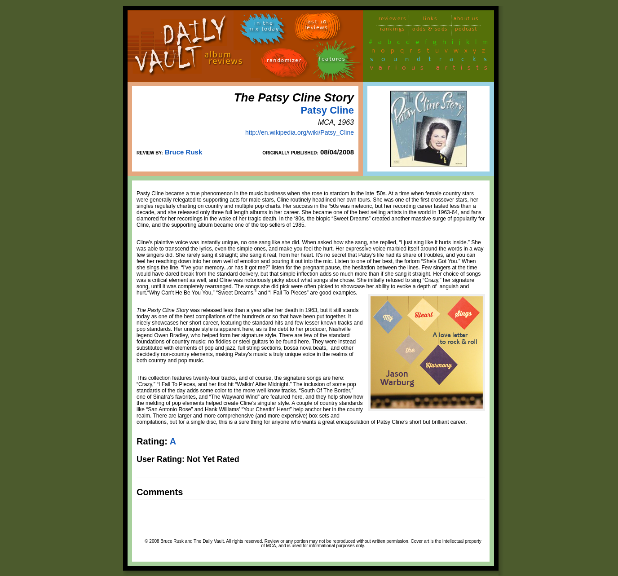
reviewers (392, 20)
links (430, 20)
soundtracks (432, 60)
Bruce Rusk (183, 152)
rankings (392, 30)
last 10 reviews (316, 26)
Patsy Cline (327, 110)
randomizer (284, 62)
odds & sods (430, 30)
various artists (431, 69)
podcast (466, 30)
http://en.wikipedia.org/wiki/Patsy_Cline (299, 132)
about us (466, 20)
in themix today (263, 27)
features (331, 60)
